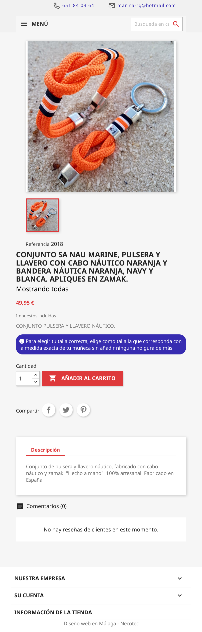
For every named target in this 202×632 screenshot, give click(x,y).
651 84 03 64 (73, 5)
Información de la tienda (53, 612)
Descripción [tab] (45, 449)
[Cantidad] (24, 378)
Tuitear (66, 410)
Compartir (48, 410)
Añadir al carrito (82, 378)
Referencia (38, 244)
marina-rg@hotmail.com (142, 5)
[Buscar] (157, 24)
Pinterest (83, 410)
